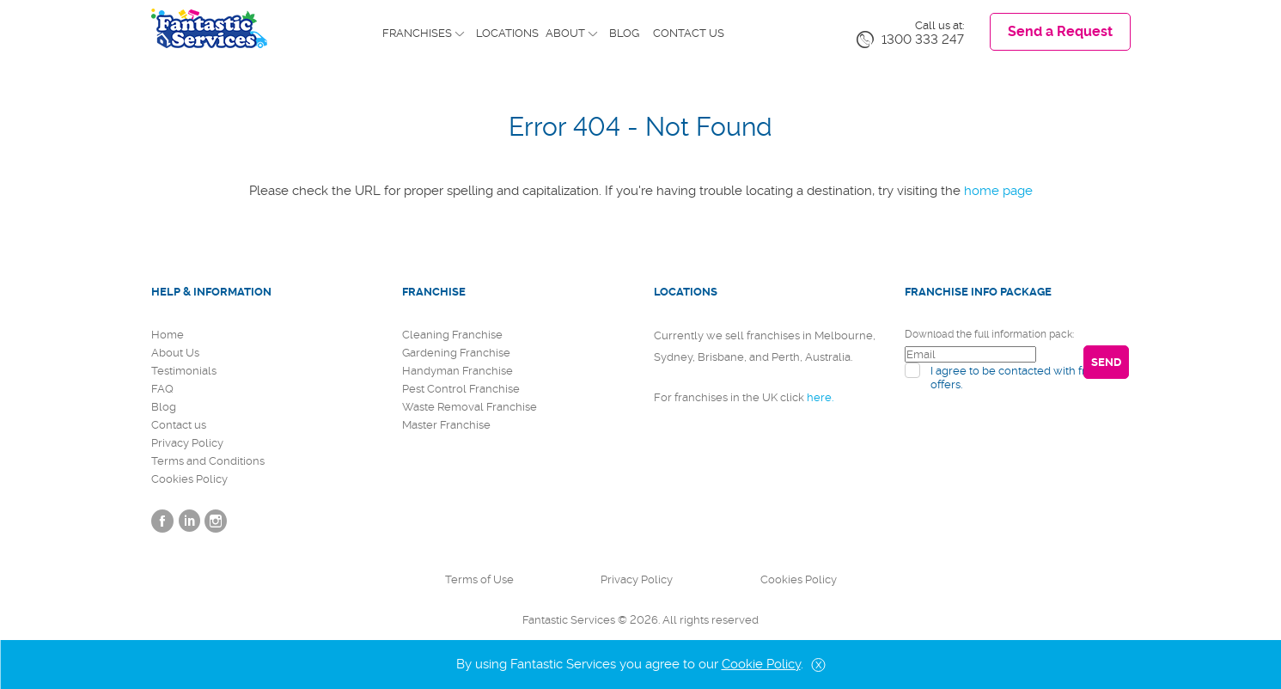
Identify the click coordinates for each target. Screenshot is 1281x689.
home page (998, 190)
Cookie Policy (761, 664)
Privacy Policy (187, 442)
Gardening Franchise (456, 352)
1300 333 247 (922, 39)
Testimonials (184, 370)
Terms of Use (479, 579)
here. (820, 397)
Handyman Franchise (457, 370)
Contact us (688, 33)
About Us (175, 352)
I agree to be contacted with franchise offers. (1028, 377)
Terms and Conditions (208, 460)
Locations (507, 33)
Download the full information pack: (989, 334)
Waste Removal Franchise (469, 406)
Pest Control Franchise (461, 388)
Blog (624, 33)
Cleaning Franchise (452, 334)
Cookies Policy (189, 479)
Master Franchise (446, 424)
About (565, 33)
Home (167, 334)
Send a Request (1060, 31)
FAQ (162, 388)
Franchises (417, 33)
